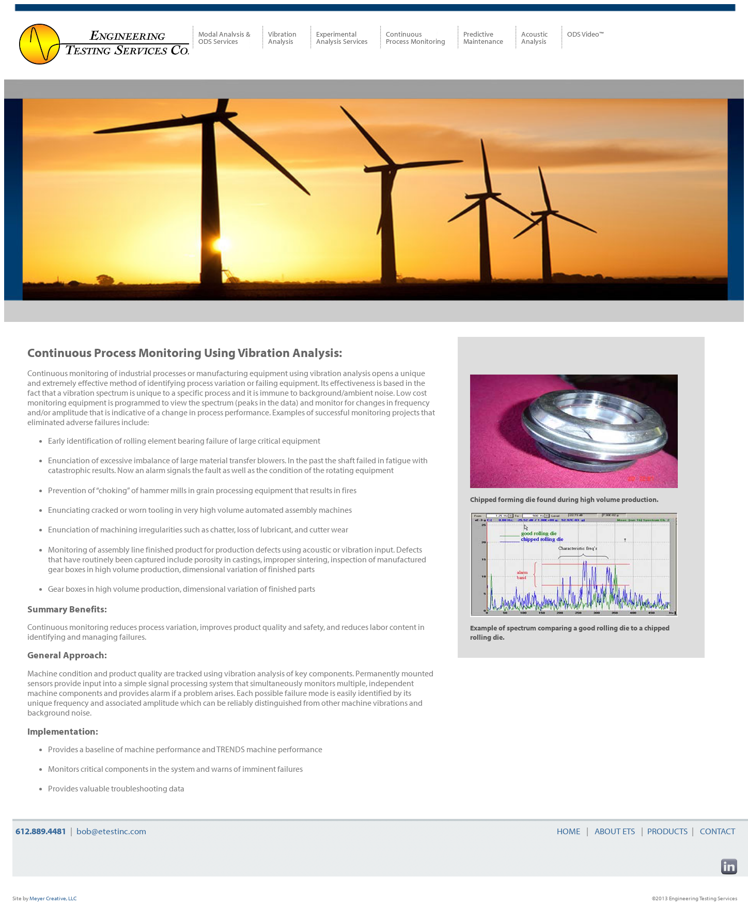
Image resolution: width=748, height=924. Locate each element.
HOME (568, 830)
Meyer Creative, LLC (52, 898)
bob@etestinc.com (111, 830)
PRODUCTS (667, 830)
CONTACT (716, 830)
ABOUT (614, 830)
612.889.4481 (40, 830)
